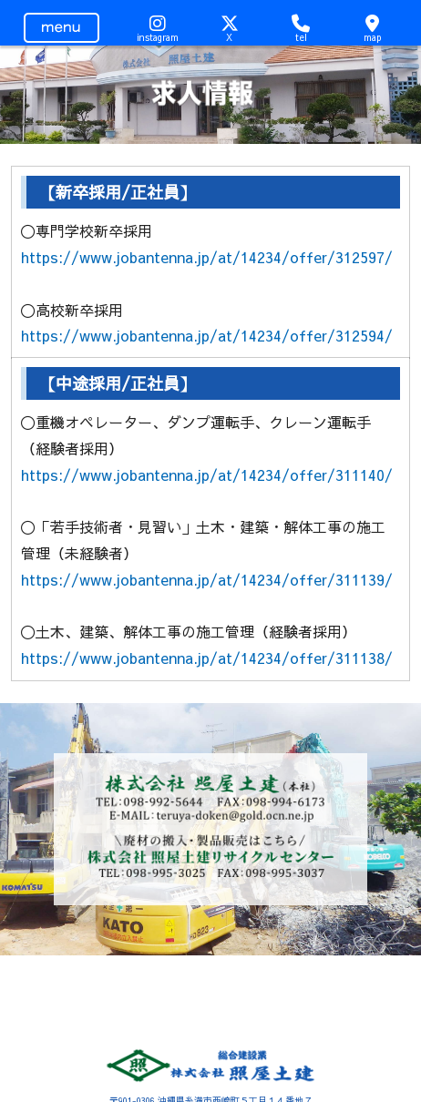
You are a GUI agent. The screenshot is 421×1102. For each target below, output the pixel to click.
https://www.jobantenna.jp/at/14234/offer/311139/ (207, 579)
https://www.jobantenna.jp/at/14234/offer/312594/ (207, 335)
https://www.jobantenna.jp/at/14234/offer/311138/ (207, 658)
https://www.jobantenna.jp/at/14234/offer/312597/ (207, 257)
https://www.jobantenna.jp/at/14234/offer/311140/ (207, 474)
